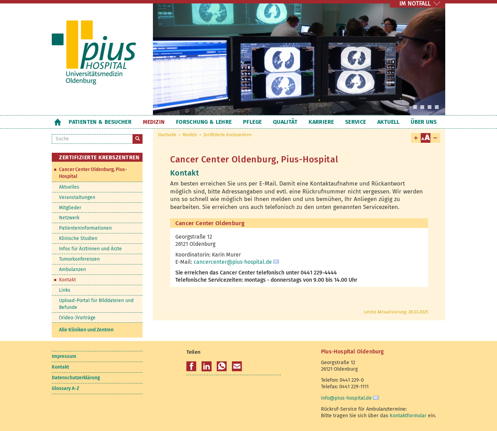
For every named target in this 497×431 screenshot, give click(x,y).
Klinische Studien (78, 238)
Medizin (154, 122)
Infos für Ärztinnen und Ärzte (90, 249)
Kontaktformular (408, 415)
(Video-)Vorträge (77, 318)
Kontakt (67, 280)
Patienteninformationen (85, 228)
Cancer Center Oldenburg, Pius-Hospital (93, 173)
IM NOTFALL (414, 3)
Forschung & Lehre (204, 122)
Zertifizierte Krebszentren (227, 134)
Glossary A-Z (65, 388)
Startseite (57, 122)
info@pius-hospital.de (346, 398)
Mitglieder (70, 208)
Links (64, 290)
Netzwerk (69, 218)
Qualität (285, 122)
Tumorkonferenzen (79, 259)
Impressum (64, 356)
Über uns (424, 122)
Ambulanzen (72, 269)
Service (355, 122)
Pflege (252, 122)
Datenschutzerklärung (76, 378)
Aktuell (388, 122)
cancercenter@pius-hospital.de (233, 262)
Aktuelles (69, 187)
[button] (191, 366)
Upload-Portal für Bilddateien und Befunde (96, 304)
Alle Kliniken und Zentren (86, 330)
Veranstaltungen (77, 197)
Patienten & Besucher (100, 122)
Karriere (321, 122)
